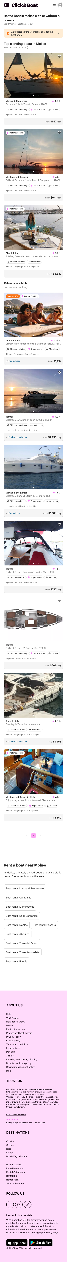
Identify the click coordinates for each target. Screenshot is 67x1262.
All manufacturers (15, 1183)
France (9, 1152)
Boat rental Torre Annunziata (22, 952)
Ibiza (8, 1148)
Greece (10, 1145)
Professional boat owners (19, 1033)
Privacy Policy (13, 1036)
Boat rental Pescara (44, 924)
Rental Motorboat (15, 1168)
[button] (33, 95)
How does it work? (15, 1021)
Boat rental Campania (18, 897)
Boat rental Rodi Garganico (22, 915)
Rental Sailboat (14, 1164)
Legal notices (13, 1048)
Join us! (10, 1055)
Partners (10, 1051)
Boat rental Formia (16, 961)
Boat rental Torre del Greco (22, 943)
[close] (58, 33)
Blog (8, 1070)
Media (9, 1025)
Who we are (12, 1017)
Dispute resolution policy (18, 1063)
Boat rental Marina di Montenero (25, 888)
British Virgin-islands (16, 1156)
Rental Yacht (12, 1179)
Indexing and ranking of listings (22, 1059)
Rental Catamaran (15, 1172)
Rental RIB (11, 1175)
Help (8, 1014)
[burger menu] (54, 5)
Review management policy (20, 1067)
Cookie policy (13, 1040)
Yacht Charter (10, 24)
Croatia (10, 1141)
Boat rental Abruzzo (17, 934)
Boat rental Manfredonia (20, 906)
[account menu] (60, 5)
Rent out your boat (15, 1029)
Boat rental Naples (17, 924)
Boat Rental (23, 24)
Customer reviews (16, 1114)
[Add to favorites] (59, 57)
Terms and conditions (17, 1044)
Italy (31, 24)
